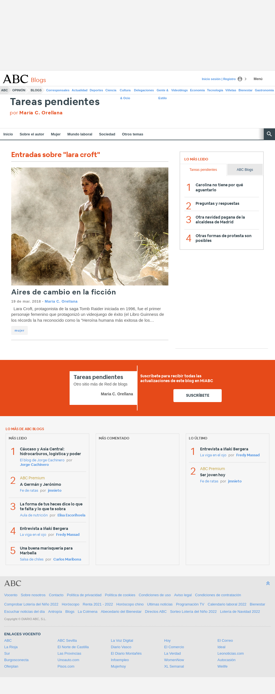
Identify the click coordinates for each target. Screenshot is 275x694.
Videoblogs (179, 90)
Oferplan (11, 666)
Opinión (18, 90)
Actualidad (80, 90)
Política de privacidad (84, 595)
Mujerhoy (118, 666)
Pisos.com (66, 666)
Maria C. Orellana (61, 301)
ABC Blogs (245, 170)
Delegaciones (144, 90)
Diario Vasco (121, 647)
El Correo (225, 640)
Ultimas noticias (160, 604)
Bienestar (246, 90)
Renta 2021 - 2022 (98, 604)
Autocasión (226, 660)
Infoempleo (120, 660)
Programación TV (190, 604)
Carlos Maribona (67, 559)
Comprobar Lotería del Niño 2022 (31, 604)
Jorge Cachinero (34, 465)
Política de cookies (120, 595)
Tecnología (215, 90)
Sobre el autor (32, 134)
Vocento (10, 595)
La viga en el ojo (33, 535)
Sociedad (107, 134)
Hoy (167, 640)
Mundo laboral (79, 134)
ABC (4, 90)
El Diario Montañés (126, 653)
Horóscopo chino (130, 604)
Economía (197, 90)
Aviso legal (183, 595)
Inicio (8, 134)
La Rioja (11, 647)
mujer (19, 330)
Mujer (56, 134)
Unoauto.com (68, 660)
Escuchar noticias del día (24, 611)
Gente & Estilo (162, 91)
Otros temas (132, 134)
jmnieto (54, 491)
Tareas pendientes (55, 102)
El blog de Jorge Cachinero (42, 460)
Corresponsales (57, 90)
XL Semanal (174, 666)
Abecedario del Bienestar (121, 611)
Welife (222, 666)
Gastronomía (264, 90)
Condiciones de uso (155, 595)
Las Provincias (69, 653)
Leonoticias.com (230, 653)
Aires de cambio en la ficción (63, 292)
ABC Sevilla (67, 640)
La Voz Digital (122, 640)
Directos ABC (156, 611)
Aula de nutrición (34, 515)
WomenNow (174, 660)
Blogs (36, 90)
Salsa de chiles (31, 559)
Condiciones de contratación (218, 595)
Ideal (221, 647)
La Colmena (87, 611)
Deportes (96, 90)
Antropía (55, 611)
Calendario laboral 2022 (227, 604)
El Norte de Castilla (73, 647)
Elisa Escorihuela (71, 515)
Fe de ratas (29, 491)
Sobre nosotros (33, 595)
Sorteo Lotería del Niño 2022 (193, 611)
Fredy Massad (67, 535)
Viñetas (230, 90)
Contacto (56, 595)
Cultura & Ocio (125, 91)
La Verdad (172, 653)
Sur (7, 653)
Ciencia (111, 90)
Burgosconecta (16, 660)
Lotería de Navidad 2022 (240, 611)
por (36, 112)
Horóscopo (70, 604)
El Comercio (174, 647)
